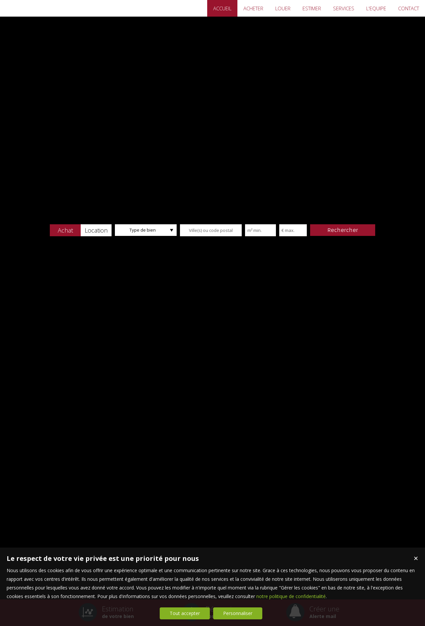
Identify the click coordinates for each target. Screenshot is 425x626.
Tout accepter (185, 613)
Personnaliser (237, 613)
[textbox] (211, 230)
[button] (65, 230)
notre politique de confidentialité (291, 596)
